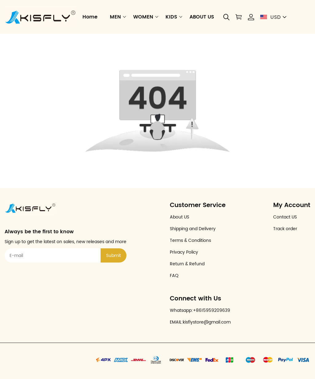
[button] (226, 17)
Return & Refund (187, 263)
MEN (115, 17)
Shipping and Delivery (193, 228)
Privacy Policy (184, 252)
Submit (113, 255)
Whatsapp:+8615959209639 (200, 310)
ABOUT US (201, 17)
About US (179, 217)
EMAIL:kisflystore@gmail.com (200, 322)
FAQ (174, 275)
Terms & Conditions (190, 240)
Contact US (285, 217)
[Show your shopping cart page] (239, 17)
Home (90, 17)
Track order (285, 228)
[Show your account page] (251, 17)
